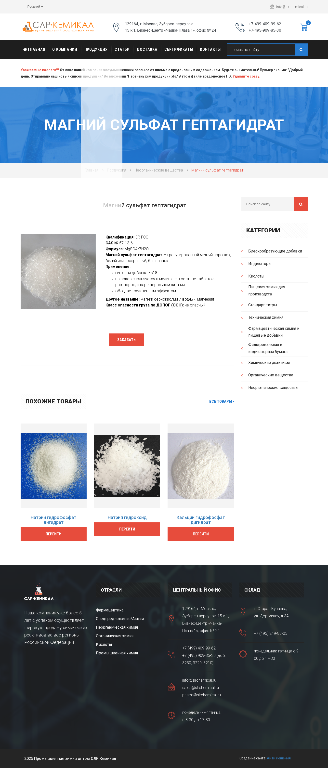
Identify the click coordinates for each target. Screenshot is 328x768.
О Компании (64, 49)
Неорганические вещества (158, 170)
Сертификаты (178, 49)
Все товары (221, 401)
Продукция (96, 49)
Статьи (122, 49)
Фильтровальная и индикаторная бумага (268, 348)
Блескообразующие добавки (275, 251)
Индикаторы (260, 263)
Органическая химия (114, 636)
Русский (32, 7)
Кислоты (256, 276)
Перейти (54, 534)
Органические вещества (270, 375)
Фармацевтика (109, 610)
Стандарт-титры (262, 305)
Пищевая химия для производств (266, 290)
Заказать (126, 339)
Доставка (147, 49)
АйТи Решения (279, 758)
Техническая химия (265, 317)
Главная (34, 49)
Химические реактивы (269, 362)
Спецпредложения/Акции (120, 618)
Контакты (210, 49)
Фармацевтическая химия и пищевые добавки (273, 332)
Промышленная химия (117, 653)
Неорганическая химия (117, 627)
